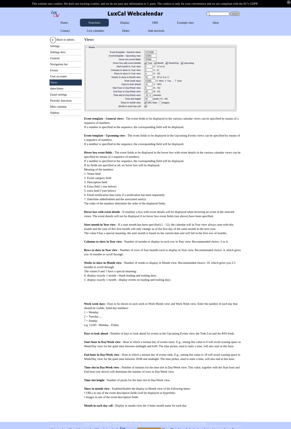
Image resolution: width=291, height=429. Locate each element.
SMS (115, 423)
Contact (145, 423)
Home (88, 423)
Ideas (137, 423)
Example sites (126, 423)
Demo (169, 423)
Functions (97, 423)
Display (107, 423)
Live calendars (158, 423)
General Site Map (198, 423)
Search (235, 14)
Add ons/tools (181, 423)
